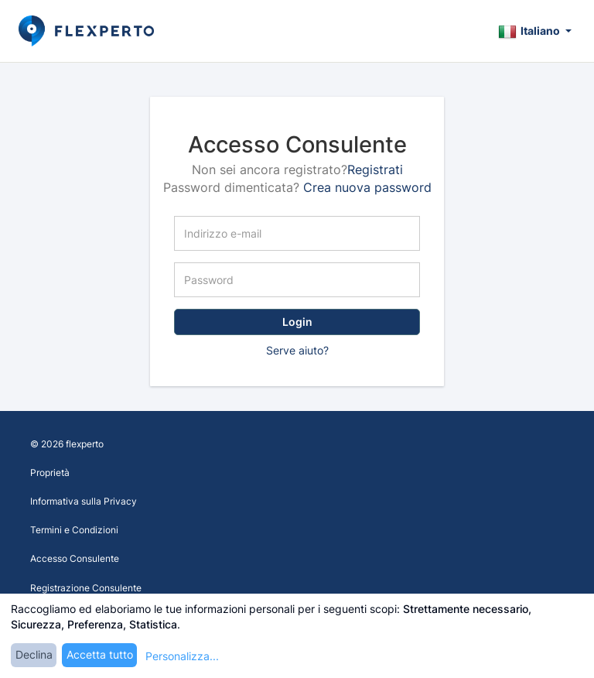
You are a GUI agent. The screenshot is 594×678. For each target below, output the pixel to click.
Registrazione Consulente (86, 588)
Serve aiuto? (297, 350)
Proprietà (50, 472)
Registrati (375, 169)
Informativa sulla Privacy (83, 501)
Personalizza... (182, 656)
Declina (34, 654)
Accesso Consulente (74, 558)
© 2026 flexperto (67, 444)
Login (297, 321)
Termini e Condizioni (74, 530)
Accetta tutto (100, 654)
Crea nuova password (367, 187)
